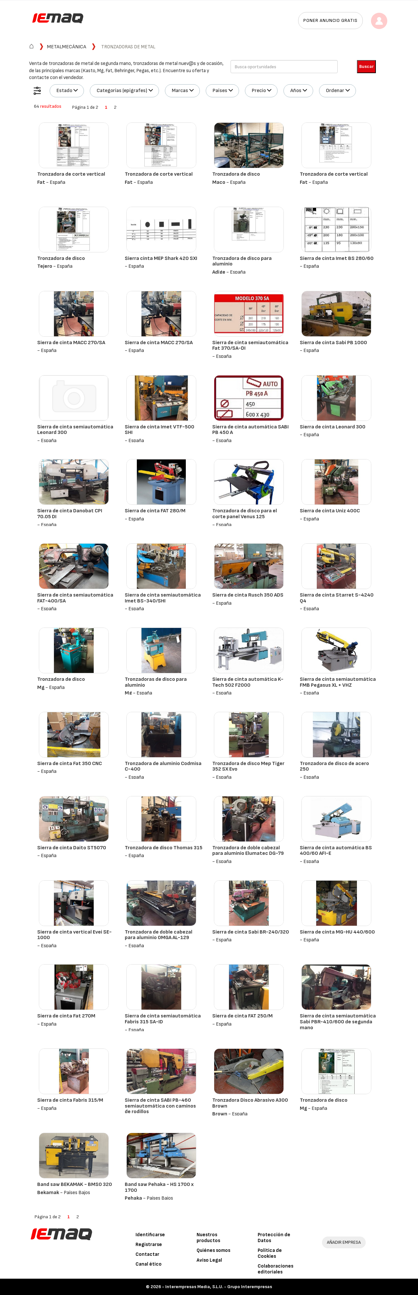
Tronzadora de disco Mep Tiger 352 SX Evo (248, 766)
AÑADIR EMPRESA (344, 1242)
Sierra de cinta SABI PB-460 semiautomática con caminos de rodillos (160, 1106)
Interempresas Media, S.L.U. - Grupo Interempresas (218, 1286)
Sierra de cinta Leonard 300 (332, 427)
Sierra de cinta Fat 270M (66, 1016)
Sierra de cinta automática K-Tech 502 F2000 (247, 682)
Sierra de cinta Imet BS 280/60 (337, 258)
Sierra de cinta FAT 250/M (242, 1016)
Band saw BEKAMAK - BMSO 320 (74, 1184)
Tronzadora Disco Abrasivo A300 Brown (250, 1103)
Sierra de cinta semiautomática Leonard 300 (75, 430)
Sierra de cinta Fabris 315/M (70, 1100)
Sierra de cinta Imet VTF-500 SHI (159, 430)
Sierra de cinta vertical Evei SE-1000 (74, 935)
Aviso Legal (209, 1260)
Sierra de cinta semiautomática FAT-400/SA (75, 598)
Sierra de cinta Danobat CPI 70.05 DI (69, 514)
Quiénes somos (213, 1250)
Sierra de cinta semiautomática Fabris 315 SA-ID (163, 1019)
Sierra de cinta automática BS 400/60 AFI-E (336, 851)
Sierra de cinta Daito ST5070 (71, 848)
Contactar (147, 1254)
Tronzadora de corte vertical (71, 174)
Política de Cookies (270, 1253)
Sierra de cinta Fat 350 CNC (69, 763)
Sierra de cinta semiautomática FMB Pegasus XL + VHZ (338, 682)
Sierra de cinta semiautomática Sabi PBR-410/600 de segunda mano (338, 1022)
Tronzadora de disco (236, 174)
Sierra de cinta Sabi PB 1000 (333, 343)
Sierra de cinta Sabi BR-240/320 (250, 932)
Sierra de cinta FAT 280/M (155, 511)
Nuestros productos (208, 1238)
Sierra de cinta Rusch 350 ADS (247, 595)
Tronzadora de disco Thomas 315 (163, 848)
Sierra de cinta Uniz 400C (330, 511)
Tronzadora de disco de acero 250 (334, 766)
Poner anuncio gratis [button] (330, 20)
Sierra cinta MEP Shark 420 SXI (161, 258)
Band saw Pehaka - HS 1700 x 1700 (159, 1187)
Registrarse (149, 1244)
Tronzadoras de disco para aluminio (156, 682)
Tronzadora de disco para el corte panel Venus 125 (244, 514)
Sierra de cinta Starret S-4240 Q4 (337, 598)
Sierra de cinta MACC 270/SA (71, 343)
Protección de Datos (274, 1238)
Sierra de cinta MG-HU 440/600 (337, 932)
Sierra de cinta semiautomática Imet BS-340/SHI (163, 598)
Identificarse (150, 1235)
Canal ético (149, 1264)
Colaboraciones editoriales (275, 1269)
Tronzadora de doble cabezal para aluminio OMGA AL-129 (158, 935)
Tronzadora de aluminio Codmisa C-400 (163, 766)
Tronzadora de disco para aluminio (242, 261)
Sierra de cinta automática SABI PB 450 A (250, 430)
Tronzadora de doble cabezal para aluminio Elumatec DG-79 (248, 851)
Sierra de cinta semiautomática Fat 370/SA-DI (250, 346)
